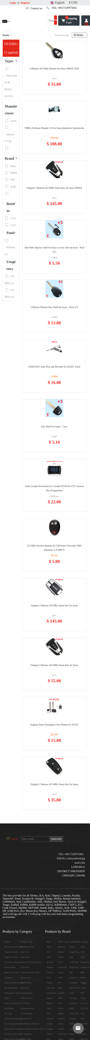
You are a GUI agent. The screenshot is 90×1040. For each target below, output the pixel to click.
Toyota (49, 972)
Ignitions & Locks (11, 972)
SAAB (72, 947)
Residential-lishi (27, 947)
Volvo (49, 1008)
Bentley (61, 952)
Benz (49, 942)
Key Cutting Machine (13, 1024)
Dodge (49, 1024)
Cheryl (61, 972)
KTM (83, 957)
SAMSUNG (74, 962)
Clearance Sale (27, 942)
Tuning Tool (26, 977)
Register (26, 2)
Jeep (48, 1013)
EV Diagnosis (26, 1034)
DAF (83, 1013)
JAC (71, 1029)
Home (6, 35)
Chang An (73, 977)
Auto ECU (25, 952)
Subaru (61, 1013)
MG (59, 983)
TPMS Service (27, 998)
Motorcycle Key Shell (13, 947)
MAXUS (73, 1003)
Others (7, 998)
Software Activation (12, 962)
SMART (61, 1018)
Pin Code (8, 1013)
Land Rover (51, 993)
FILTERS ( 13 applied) (11, 48)
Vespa (83, 998)
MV (82, 993)
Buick (60, 988)
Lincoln (61, 1029)
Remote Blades (27, 993)
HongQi (72, 1018)
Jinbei (83, 947)
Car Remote (25, 1003)
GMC (60, 998)
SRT (82, 1018)
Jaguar (49, 998)
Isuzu (71, 957)
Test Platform (26, 983)
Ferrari (61, 957)
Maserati (61, 947)
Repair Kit (25, 988)
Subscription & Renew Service (33, 1029)
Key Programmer (11, 988)
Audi (49, 957)
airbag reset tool (27, 1008)
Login (13, 2)
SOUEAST (74, 1013)
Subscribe (56, 838)
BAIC (71, 1008)
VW (48, 952)
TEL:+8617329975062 (64, 7)
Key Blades (9, 1008)
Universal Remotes (12, 1003)
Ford (49, 977)
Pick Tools (25, 967)
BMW (49, 947)
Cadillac (61, 993)
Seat (71, 972)
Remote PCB (26, 1018)
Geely (71, 993)
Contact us (36, 8)
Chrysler (50, 1018)
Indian (83, 977)
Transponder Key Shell (30, 972)
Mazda (49, 1003)
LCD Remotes (26, 1013)
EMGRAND (74, 988)
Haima (72, 1034)
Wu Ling (73, 998)
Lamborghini (74, 942)
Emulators (8, 977)
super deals (25, 957)
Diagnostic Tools (11, 957)
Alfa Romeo (63, 1034)
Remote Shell (9, 967)
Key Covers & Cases (12, 1034)
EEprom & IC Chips (12, 1029)
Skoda (60, 1024)
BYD (60, 977)
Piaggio (84, 983)
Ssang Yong (74, 952)
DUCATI (84, 1008)
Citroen (50, 1034)
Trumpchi (73, 983)
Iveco (60, 962)
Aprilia (83, 988)
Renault (50, 967)
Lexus (60, 1008)
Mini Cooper (63, 942)
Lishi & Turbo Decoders (14, 983)
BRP (83, 972)
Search (55, 22)
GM (59, 1003)
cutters (7, 942)
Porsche (50, 962)
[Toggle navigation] (86, 24)
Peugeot (50, 1029)
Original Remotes (11, 952)
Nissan (49, 983)
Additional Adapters (12, 1018)
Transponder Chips (12, 993)
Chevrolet (51, 988)
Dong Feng (74, 967)
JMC (83, 952)
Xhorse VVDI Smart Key (31, 962)
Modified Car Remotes (30, 1024)
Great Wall (62, 967)
